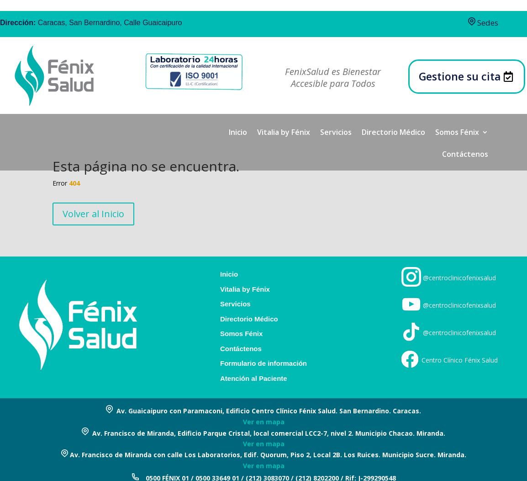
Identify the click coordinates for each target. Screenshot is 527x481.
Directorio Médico (393, 133)
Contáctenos (465, 155)
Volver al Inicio (93, 214)
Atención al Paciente (253, 378)
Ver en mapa (264, 421)
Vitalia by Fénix (283, 133)
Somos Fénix (457, 133)
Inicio (238, 133)
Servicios (336, 133)
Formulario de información (263, 363)
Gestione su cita (460, 76)
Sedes (483, 22)
